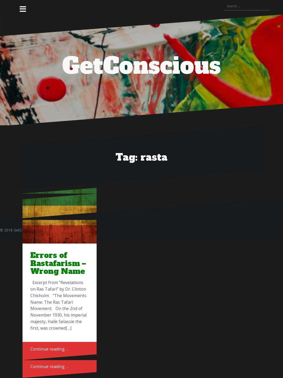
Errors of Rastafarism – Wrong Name (58, 263)
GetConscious (141, 66)
